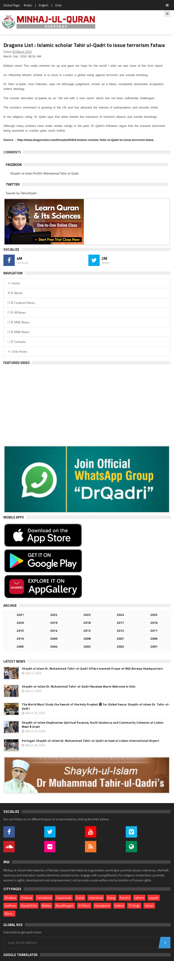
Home (13, 283)
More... (9, 913)
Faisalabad (44, 897)
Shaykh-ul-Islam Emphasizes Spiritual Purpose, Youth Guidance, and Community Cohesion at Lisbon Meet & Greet (92, 724)
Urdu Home (17, 351)
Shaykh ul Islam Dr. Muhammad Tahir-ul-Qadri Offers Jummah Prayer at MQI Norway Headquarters (92, 668)
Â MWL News (18, 322)
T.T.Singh (134, 905)
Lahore (139, 897)
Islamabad (96, 897)
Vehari (149, 905)
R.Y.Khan (84, 905)
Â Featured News (21, 302)
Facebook (14, 164)
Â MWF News (18, 331)
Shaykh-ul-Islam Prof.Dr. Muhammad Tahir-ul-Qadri (44, 173)
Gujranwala (63, 897)
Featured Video (16, 362)
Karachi (125, 897)
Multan (46, 905)
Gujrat (80, 897)
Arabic (28, 5)
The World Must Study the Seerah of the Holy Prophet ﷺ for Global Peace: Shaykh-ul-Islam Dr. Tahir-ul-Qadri (96, 706)
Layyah (153, 897)
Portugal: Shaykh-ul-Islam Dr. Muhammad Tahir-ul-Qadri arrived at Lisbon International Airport (90, 741)
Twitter (12, 184)
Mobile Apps (13, 517)
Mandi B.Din (29, 905)
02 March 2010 (21, 51)
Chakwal (26, 897)
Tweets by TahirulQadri (21, 193)
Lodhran (10, 905)
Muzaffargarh (65, 905)
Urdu (58, 5)
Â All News (16, 312)
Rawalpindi (102, 905)
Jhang (111, 897)
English (43, 5)
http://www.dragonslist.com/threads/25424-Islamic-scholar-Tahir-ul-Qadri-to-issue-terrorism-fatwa (85, 140)
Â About (14, 292)
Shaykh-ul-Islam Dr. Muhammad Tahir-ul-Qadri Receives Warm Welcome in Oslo (78, 686)
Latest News (14, 661)
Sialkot (119, 905)
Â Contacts (16, 341)
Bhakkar (10, 897)
